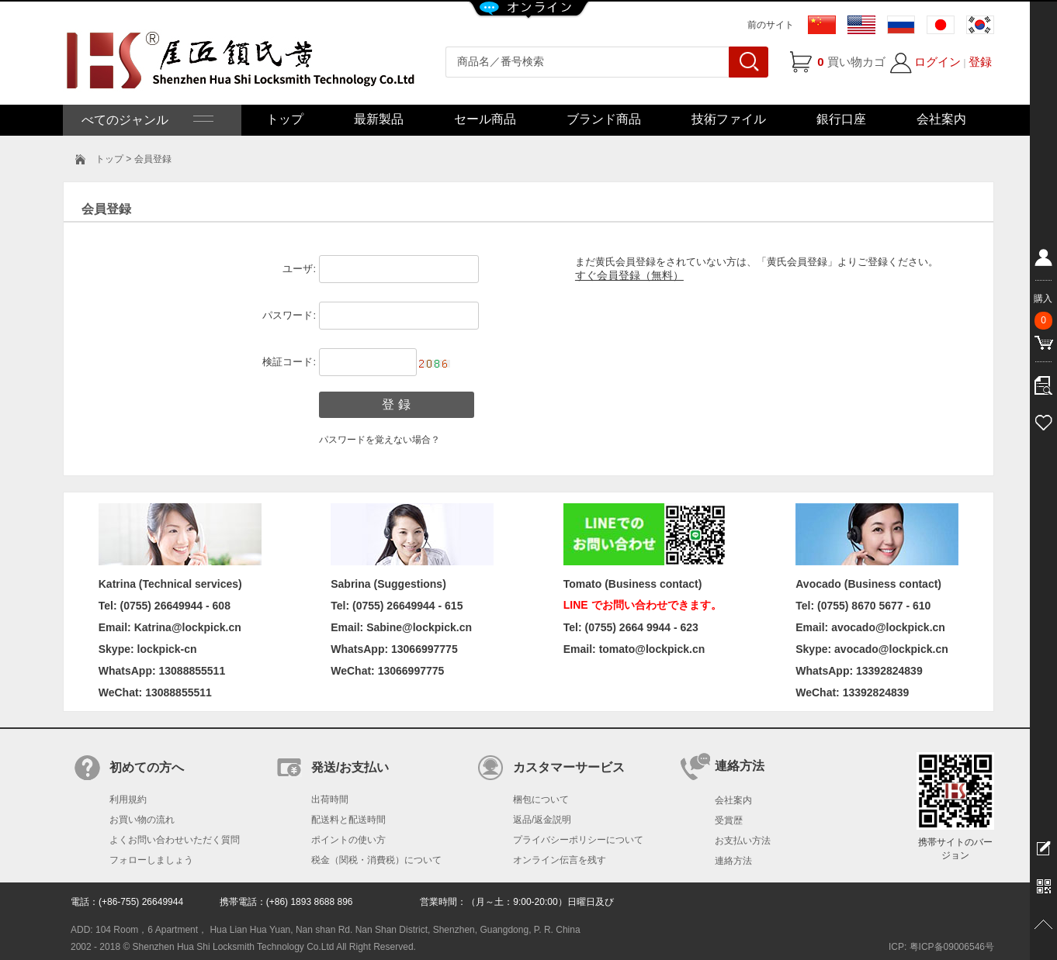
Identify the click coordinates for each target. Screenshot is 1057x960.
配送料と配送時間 (348, 819)
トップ (284, 119)
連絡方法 (733, 860)
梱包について (541, 799)
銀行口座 (841, 119)
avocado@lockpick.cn (891, 649)
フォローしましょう (151, 860)
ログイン (937, 61)
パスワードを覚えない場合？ (379, 439)
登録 (980, 61)
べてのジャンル (145, 119)
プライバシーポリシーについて (578, 839)
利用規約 (128, 799)
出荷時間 (329, 799)
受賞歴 (729, 820)
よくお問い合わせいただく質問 (174, 839)
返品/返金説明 (542, 819)
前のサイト (770, 24)
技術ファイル (728, 119)
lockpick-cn (167, 649)
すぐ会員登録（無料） (629, 275)
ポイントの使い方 (348, 839)
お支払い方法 (743, 840)
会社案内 (941, 119)
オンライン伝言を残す (559, 860)
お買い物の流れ (142, 819)
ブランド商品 (604, 119)
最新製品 (379, 119)
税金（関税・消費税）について (376, 860)
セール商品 (485, 119)
